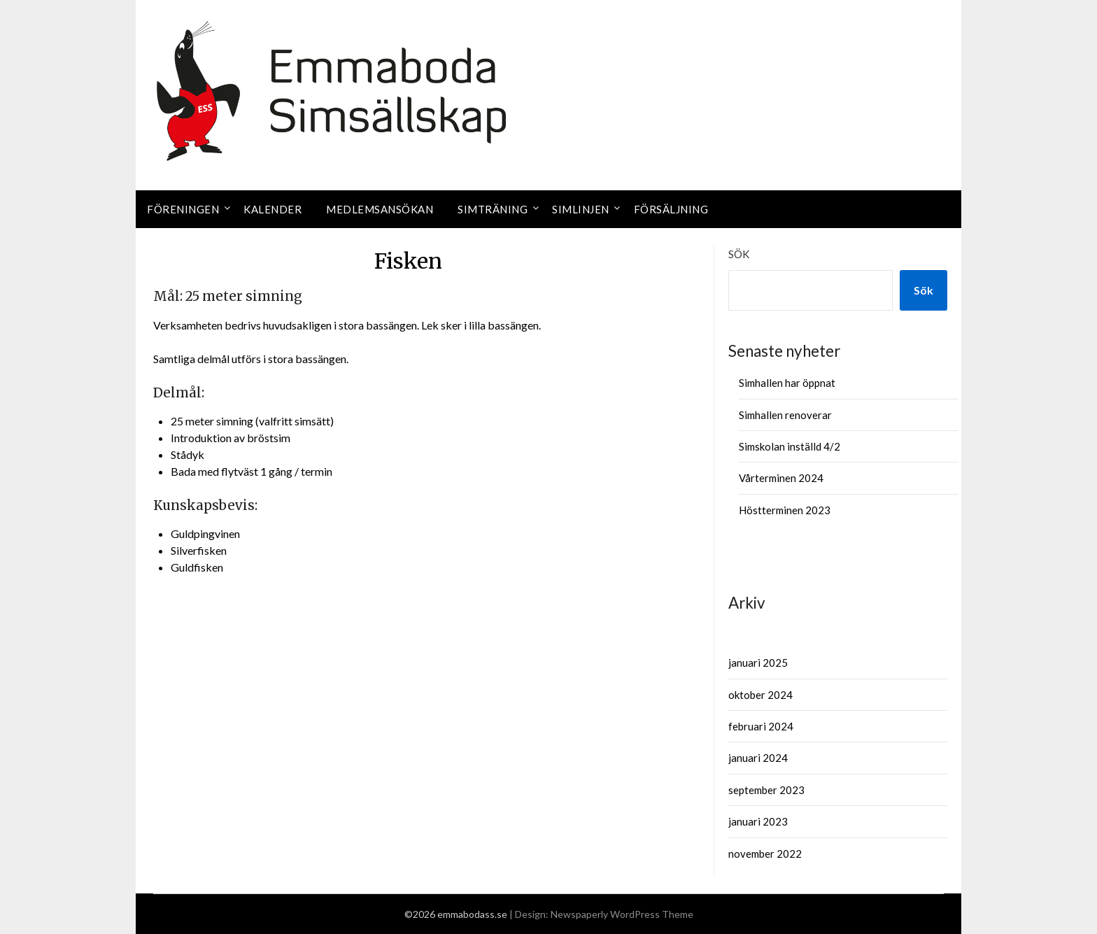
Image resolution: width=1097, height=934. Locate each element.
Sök (738, 254)
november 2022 (765, 853)
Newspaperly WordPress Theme (622, 914)
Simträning (493, 209)
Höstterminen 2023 (784, 510)
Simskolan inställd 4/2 (789, 446)
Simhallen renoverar (785, 415)
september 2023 (766, 790)
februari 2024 (760, 726)
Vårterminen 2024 (781, 478)
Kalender (272, 209)
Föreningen (183, 209)
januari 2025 (758, 662)
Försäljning (671, 209)
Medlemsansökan (379, 209)
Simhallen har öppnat (787, 382)
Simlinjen (580, 209)
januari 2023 (758, 821)
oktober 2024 (760, 694)
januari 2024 (758, 757)
